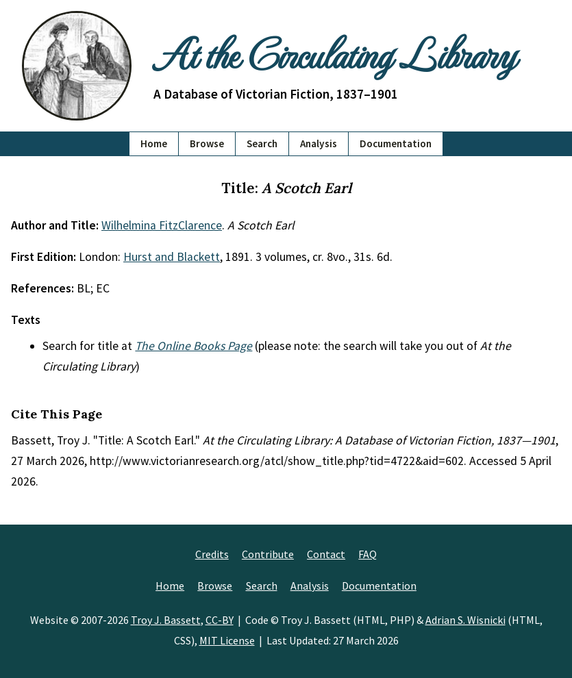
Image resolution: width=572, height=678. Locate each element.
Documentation (396, 143)
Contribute (268, 554)
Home (153, 143)
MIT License (227, 640)
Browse (207, 143)
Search (262, 143)
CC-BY (220, 620)
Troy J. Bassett (166, 620)
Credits (212, 554)
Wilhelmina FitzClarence (161, 225)
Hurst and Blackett (171, 256)
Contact (326, 554)
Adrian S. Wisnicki (465, 620)
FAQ (367, 554)
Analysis (318, 143)
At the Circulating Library (334, 52)
